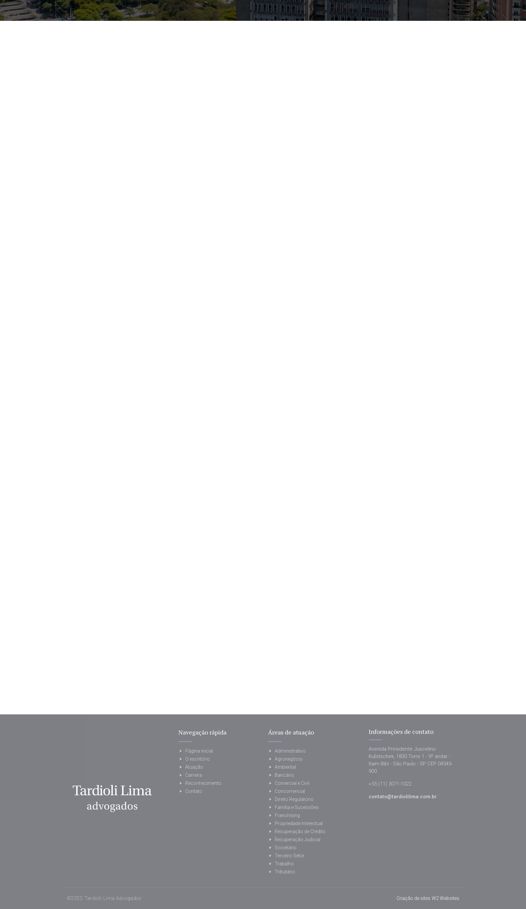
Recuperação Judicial (297, 839)
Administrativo (290, 751)
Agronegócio (289, 759)
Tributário (285, 871)
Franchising (287, 815)
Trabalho (284, 863)
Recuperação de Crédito (300, 831)
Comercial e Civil (292, 783)
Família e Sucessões (297, 807)
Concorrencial (290, 791)
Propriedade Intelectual (299, 823)
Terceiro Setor (290, 855)
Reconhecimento (203, 783)
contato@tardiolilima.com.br (403, 797)
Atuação (194, 767)
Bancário (284, 775)
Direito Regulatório (294, 799)
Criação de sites (413, 898)
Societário (286, 847)
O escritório (197, 759)
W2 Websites (445, 898)
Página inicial (199, 751)
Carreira (193, 775)
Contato (193, 791)
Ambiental (285, 767)
